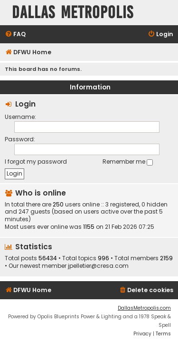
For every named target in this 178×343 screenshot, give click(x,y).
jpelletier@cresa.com (98, 266)
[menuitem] (15, 34)
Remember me (128, 161)
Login (25, 104)
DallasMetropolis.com (144, 308)
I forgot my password (36, 161)
